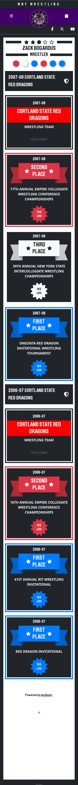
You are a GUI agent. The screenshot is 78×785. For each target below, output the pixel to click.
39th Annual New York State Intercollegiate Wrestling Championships (39, 271)
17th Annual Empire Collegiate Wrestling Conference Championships (39, 194)
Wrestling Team (39, 127)
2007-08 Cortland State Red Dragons (31, 81)
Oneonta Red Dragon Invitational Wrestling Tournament (39, 348)
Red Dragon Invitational (39, 651)
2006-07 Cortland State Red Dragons (31, 394)
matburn (46, 695)
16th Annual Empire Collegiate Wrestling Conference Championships (39, 507)
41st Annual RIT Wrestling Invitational (39, 582)
